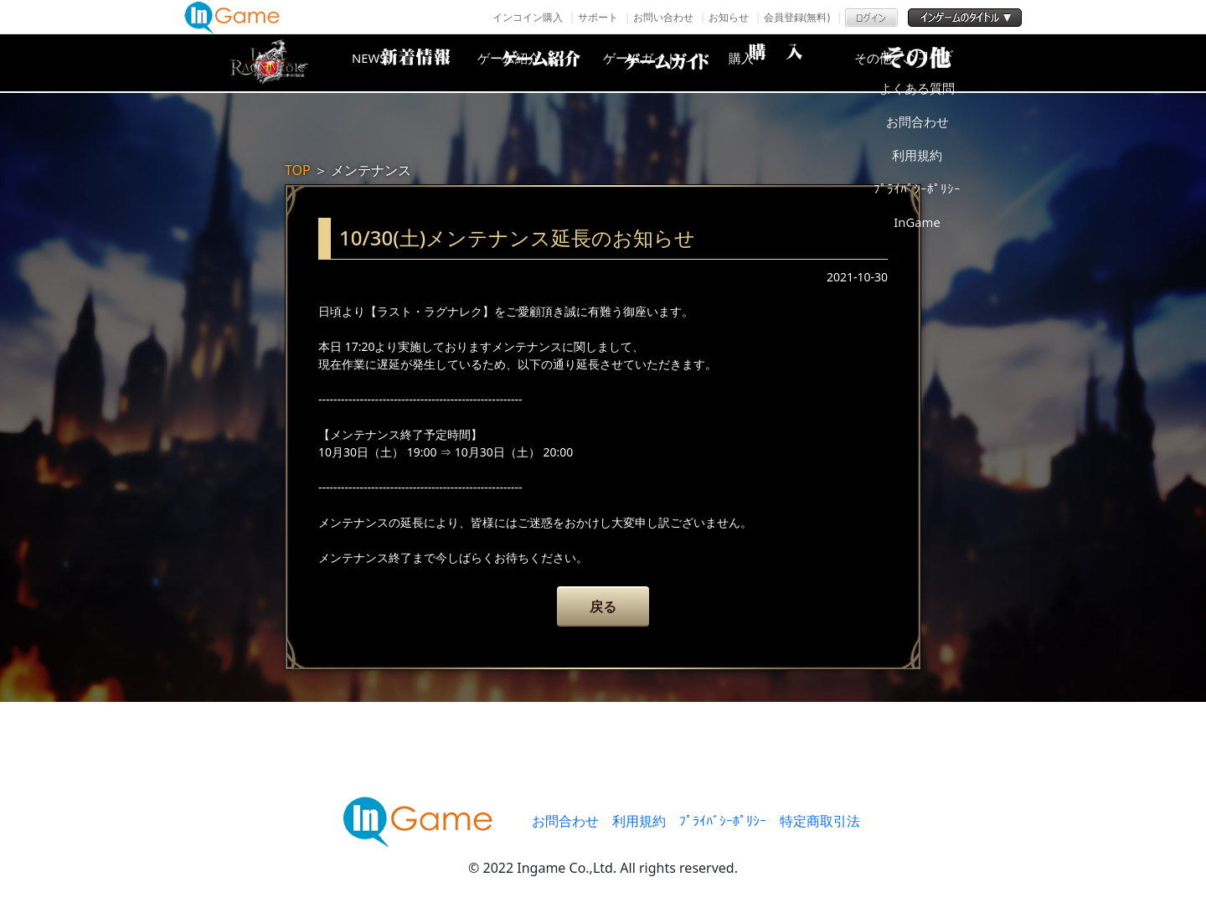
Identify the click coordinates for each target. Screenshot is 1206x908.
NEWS (398, 63)
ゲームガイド (666, 63)
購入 (800, 63)
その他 (934, 63)
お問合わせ (565, 821)
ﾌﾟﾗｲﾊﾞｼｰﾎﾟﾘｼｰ (722, 821)
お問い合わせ (663, 17)
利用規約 (639, 821)
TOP (298, 170)
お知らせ (729, 17)
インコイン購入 (527, 17)
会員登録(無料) (797, 17)
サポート (598, 17)
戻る (603, 606)
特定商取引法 (820, 821)
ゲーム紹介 (532, 63)
